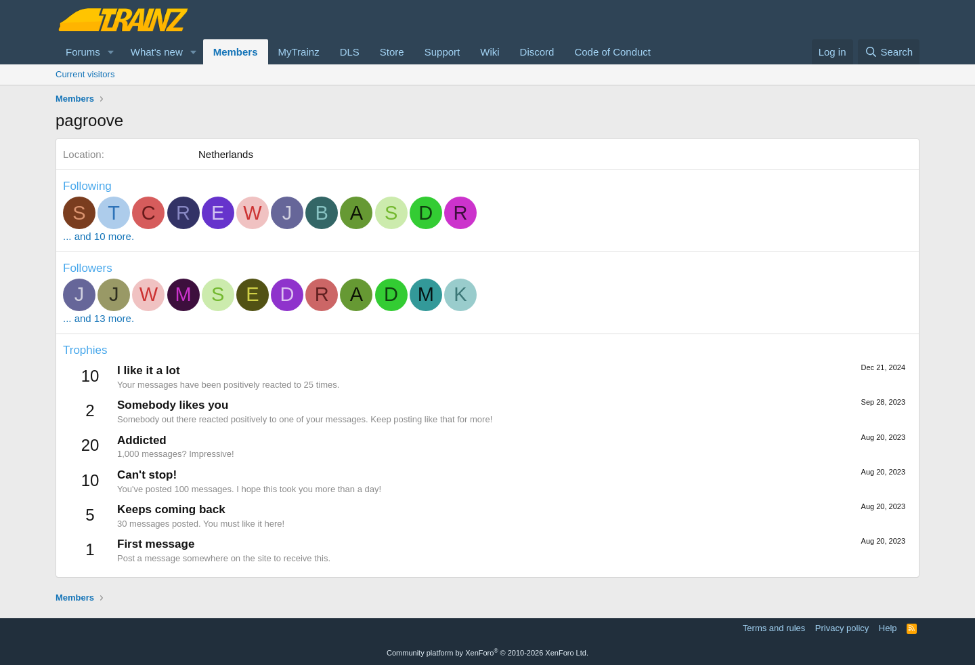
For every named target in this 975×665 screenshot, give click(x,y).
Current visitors (85, 74)
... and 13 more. (98, 318)
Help (888, 628)
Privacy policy (842, 628)
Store (392, 52)
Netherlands (225, 154)
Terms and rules (774, 628)
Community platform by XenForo (487, 653)
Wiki (489, 52)
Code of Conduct (612, 52)
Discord (537, 52)
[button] (111, 51)
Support (442, 52)
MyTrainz (299, 52)
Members (235, 52)
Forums (83, 52)
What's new (157, 52)
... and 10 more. (98, 236)
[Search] (888, 51)
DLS (350, 52)
